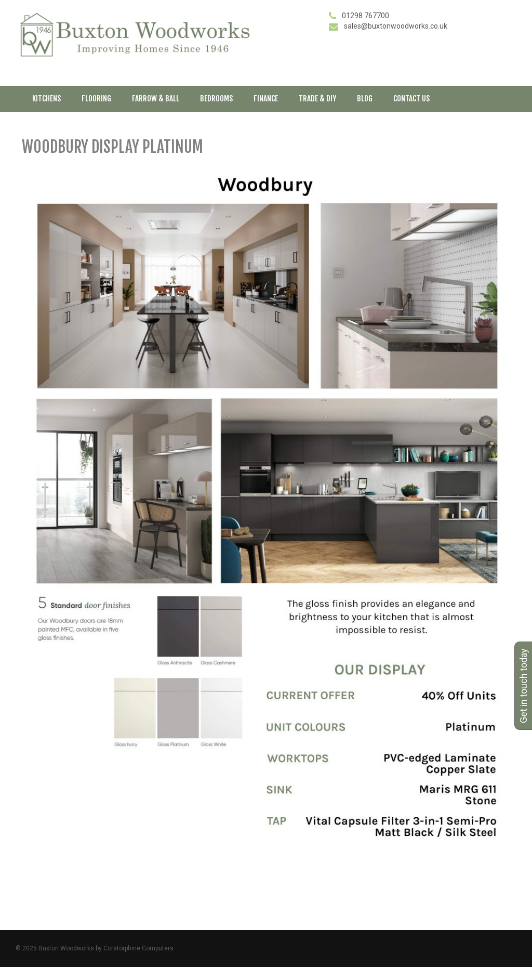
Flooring (96, 98)
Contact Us (411, 98)
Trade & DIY (317, 98)
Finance (266, 98)
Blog (365, 98)
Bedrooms (216, 98)
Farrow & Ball (155, 98)
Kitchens (46, 98)
